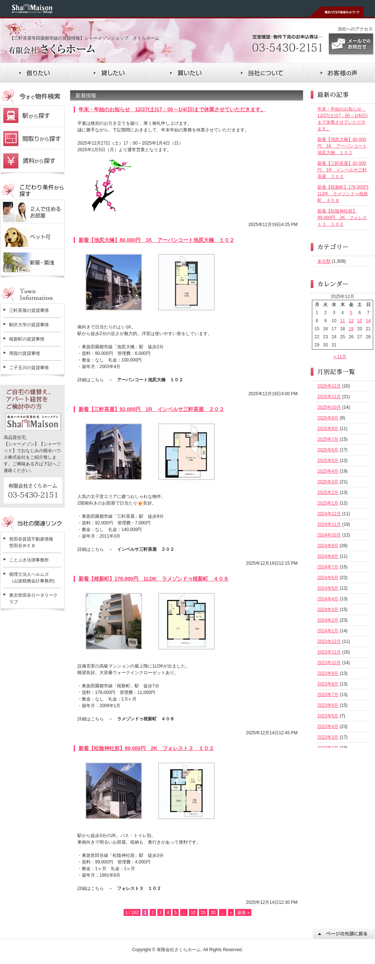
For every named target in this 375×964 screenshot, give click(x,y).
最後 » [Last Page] (243, 912)
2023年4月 (327, 726)
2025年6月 (327, 449)
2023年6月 (327, 705)
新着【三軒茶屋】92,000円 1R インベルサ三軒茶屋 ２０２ (151, 409)
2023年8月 (327, 684)
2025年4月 (327, 471)
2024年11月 (329, 524)
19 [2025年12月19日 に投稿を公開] (351, 328)
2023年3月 (327, 737)
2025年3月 (327, 481)
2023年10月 (329, 662)
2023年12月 (329, 641)
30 (213, 912)
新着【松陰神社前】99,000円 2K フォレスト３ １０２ (146, 748)
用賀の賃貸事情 (24, 353)
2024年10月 (329, 535)
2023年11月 (329, 652)
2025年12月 (329, 386)
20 (203, 912)
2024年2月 (327, 620)
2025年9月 (327, 418)
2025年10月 (329, 407)
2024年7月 (327, 567)
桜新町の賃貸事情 (26, 339)
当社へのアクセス (355, 29)
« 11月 (340, 356)
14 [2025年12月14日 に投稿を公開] (368, 320)
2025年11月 (329, 396)
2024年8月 (327, 556)
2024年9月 (327, 545)
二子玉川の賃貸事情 (29, 367)
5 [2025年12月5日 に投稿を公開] (351, 312)
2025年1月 (327, 503)
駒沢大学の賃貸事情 (29, 324)
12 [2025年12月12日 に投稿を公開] (351, 320)
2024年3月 (327, 609)
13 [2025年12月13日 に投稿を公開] (359, 320)
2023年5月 (327, 716)
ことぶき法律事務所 (29, 560)
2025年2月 (327, 492)
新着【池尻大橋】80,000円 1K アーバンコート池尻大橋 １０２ (156, 240)
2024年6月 (327, 577)
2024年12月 (329, 513)
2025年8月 (327, 428)
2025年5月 (327, 460)
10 (193, 912)
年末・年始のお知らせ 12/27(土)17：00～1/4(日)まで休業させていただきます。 (172, 109)
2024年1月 (327, 630)
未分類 (324, 261)
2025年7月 (327, 439)
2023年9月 (327, 673)
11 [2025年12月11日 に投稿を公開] (342, 320)
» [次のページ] (231, 912)
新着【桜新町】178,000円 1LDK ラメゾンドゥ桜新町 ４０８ (154, 579)
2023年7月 (327, 694)
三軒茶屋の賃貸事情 (29, 310)
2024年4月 (327, 598)
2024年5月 (327, 588)
